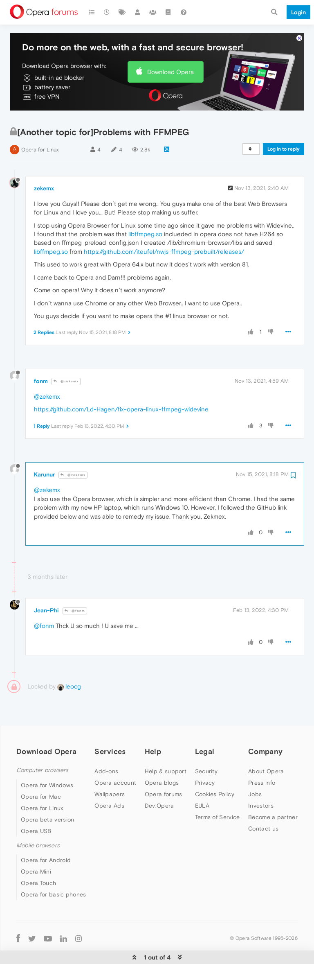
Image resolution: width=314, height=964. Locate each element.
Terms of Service (217, 792)
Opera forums (163, 769)
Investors (261, 780)
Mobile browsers (38, 820)
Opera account (115, 757)
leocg (69, 661)
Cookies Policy (214, 769)
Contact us (263, 803)
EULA (202, 780)
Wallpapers (109, 769)
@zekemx (66, 356)
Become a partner (273, 792)
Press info (261, 757)
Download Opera (170, 46)
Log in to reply (283, 124)
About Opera (266, 746)
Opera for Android (46, 835)
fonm (41, 356)
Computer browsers (42, 745)
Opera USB (36, 806)
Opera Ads (109, 780)
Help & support (165, 746)
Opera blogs (162, 757)
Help (153, 726)
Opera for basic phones (53, 869)
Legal (205, 726)
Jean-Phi (46, 585)
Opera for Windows (47, 760)
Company (265, 726)
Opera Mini (36, 846)
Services (110, 726)
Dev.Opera (159, 780)
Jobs (255, 769)
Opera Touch (38, 858)
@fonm (75, 586)
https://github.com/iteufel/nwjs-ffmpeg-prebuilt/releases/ (164, 226)
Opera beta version (47, 794)
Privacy (205, 757)
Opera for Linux (40, 125)
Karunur (44, 449)
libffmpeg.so (145, 208)
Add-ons (106, 746)
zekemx (44, 163)
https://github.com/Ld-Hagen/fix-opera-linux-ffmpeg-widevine (121, 384)
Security (206, 746)
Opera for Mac (41, 771)
